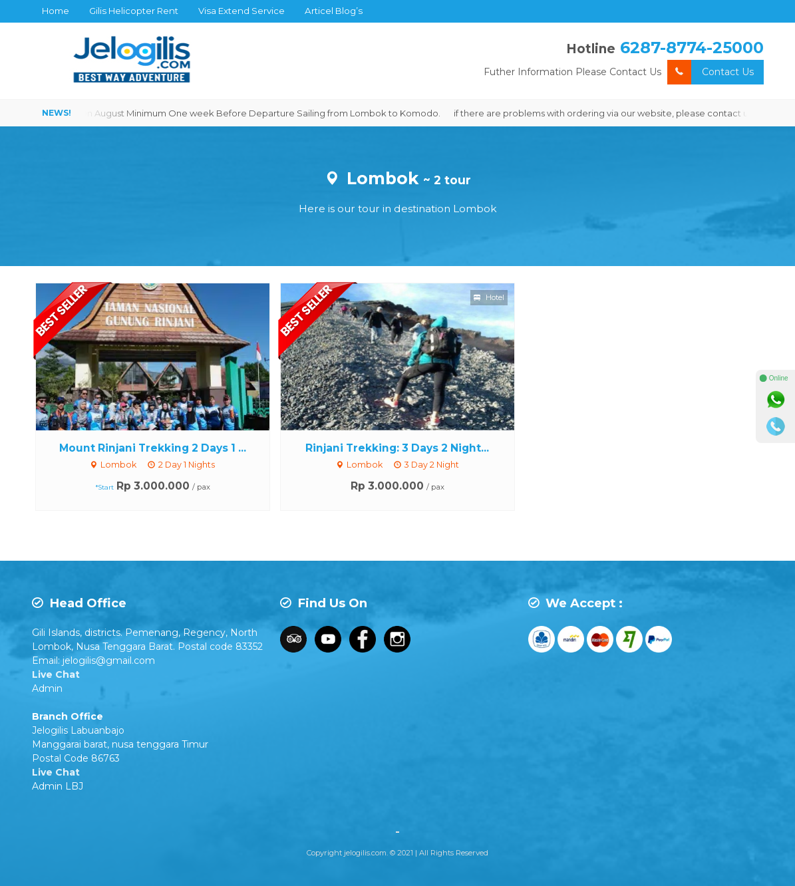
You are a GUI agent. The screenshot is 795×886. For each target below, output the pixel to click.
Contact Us (710, 72)
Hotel (489, 297)
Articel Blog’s (334, 10)
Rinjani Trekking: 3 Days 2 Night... (397, 448)
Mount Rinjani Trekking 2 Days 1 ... (152, 448)
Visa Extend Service (241, 10)
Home (55, 10)
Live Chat (56, 674)
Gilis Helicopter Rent (133, 10)
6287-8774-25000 (692, 47)
